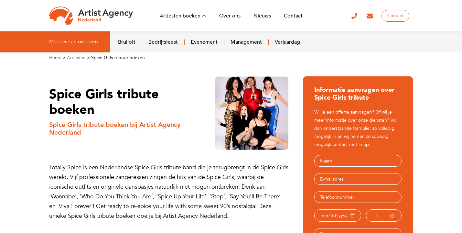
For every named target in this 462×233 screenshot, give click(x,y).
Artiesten (76, 58)
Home (55, 58)
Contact (395, 16)
